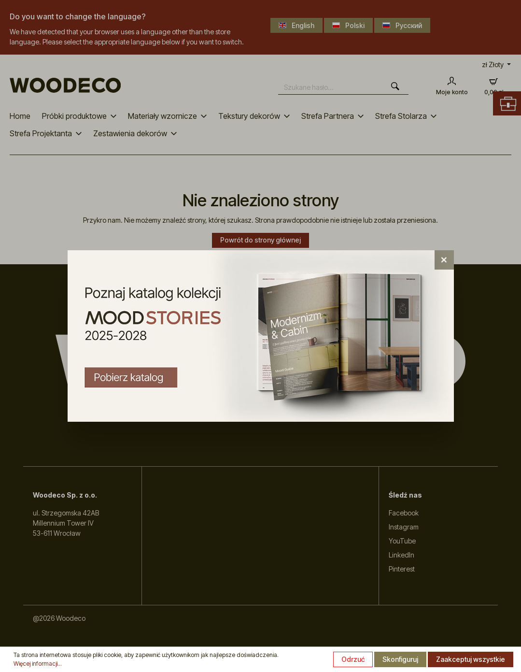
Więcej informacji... (38, 663)
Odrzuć (353, 659)
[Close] (444, 260)
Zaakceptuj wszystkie (470, 659)
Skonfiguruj (400, 659)
